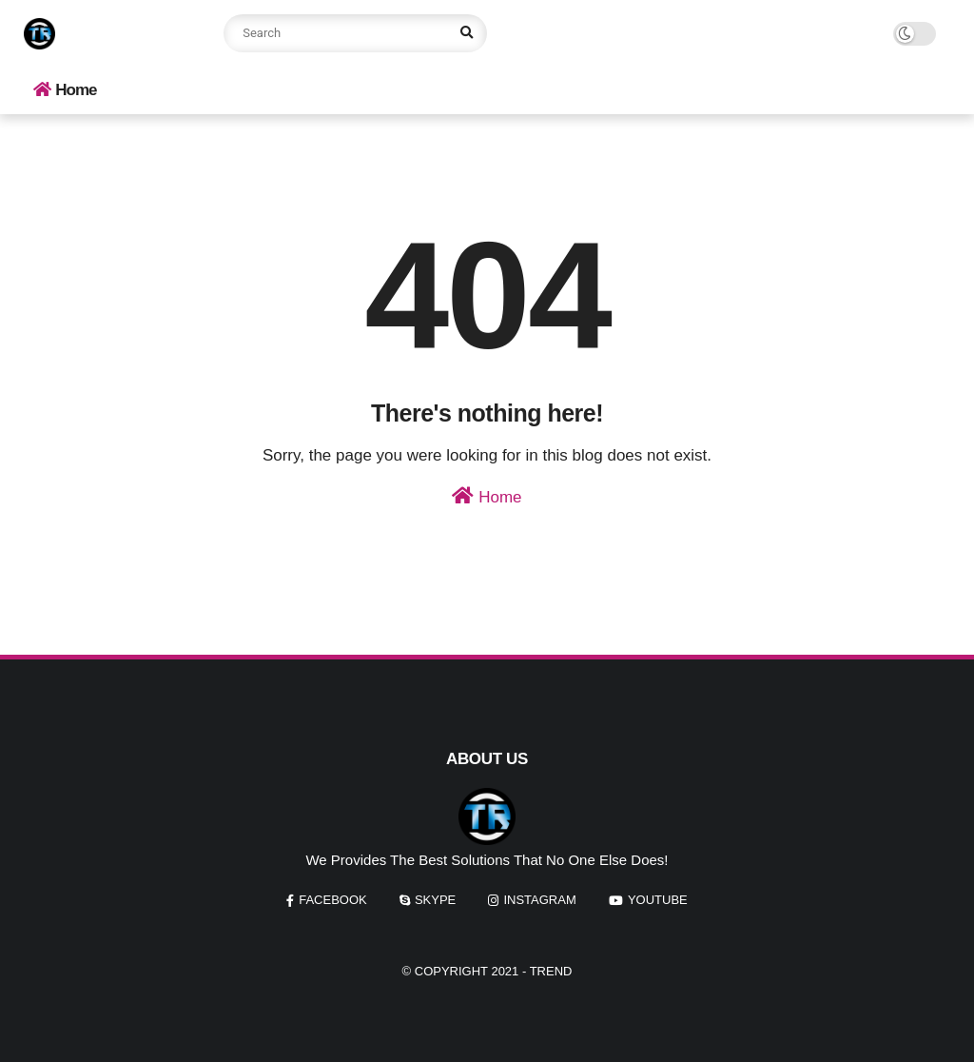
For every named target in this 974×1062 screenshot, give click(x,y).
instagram (539, 900)
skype (435, 900)
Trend (551, 971)
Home (64, 90)
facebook (333, 900)
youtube (658, 900)
